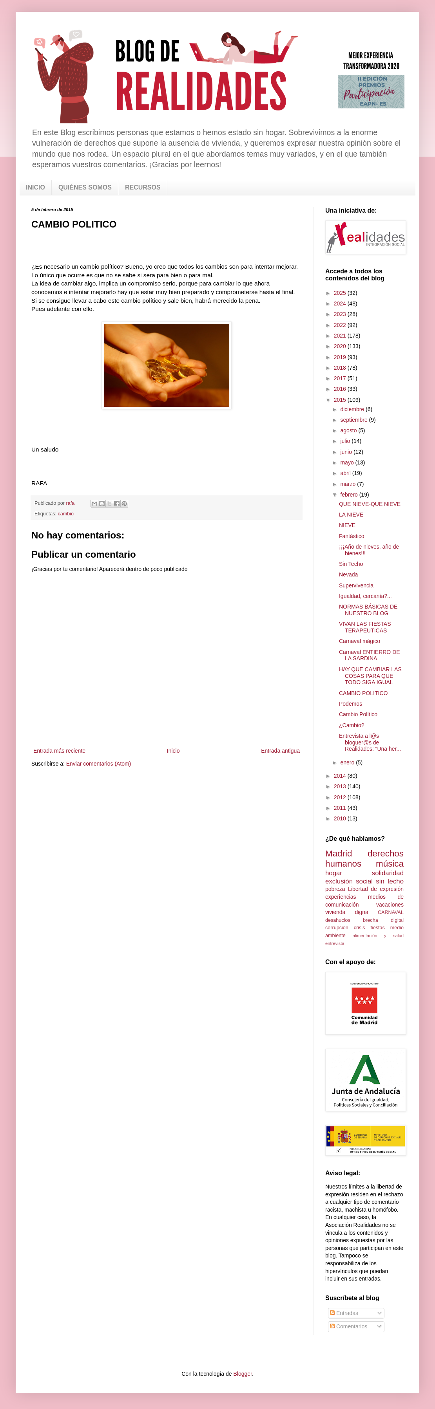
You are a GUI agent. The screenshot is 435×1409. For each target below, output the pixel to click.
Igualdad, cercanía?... (365, 596)
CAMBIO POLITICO (363, 693)
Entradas (344, 1313)
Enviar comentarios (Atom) (98, 763)
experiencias (340, 897)
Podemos (350, 704)
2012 (341, 797)
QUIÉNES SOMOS (85, 187)
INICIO (35, 187)
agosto (349, 430)
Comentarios (348, 1326)
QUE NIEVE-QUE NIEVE (370, 504)
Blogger (242, 1374)
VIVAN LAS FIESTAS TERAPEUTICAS (365, 627)
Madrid (338, 853)
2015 (341, 400)
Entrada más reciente (59, 751)
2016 (341, 389)
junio (346, 452)
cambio (66, 514)
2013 (341, 786)
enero (348, 762)
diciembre (353, 409)
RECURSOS (143, 187)
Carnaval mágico (359, 641)
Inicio (173, 751)
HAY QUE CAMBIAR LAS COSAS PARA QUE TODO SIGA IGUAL (370, 676)
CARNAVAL (391, 912)
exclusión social (349, 881)
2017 (341, 378)
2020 (341, 346)
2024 (341, 303)
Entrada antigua (280, 751)
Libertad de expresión (376, 889)
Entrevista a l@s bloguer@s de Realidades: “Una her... (370, 742)
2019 (341, 357)
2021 (341, 335)
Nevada (348, 574)
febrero (349, 494)
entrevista (334, 943)
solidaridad (388, 873)
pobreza (335, 889)
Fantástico (351, 536)
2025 (341, 293)
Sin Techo (351, 564)
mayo (347, 462)
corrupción (336, 927)
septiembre (354, 420)
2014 (341, 776)
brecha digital (383, 920)
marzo (348, 484)
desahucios (337, 920)
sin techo (390, 881)
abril (346, 473)
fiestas (377, 927)
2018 (341, 368)
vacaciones (390, 904)
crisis (359, 927)
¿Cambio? (351, 725)
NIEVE (347, 525)
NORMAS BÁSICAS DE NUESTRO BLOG (368, 609)
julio (346, 441)
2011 (341, 808)
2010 (341, 818)
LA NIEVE (351, 514)
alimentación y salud (378, 935)
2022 (341, 325)
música (390, 864)
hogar (333, 873)
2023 (341, 314)
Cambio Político (358, 714)
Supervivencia (356, 585)
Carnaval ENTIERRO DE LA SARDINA (369, 655)
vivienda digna (346, 912)
